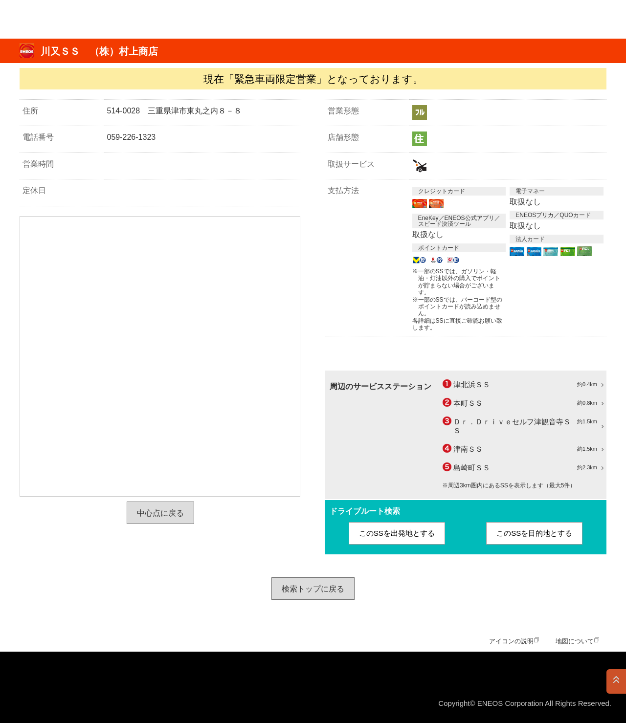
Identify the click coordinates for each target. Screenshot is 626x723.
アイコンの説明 (511, 641)
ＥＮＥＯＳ (55, 19)
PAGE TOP (616, 681)
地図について (575, 641)
